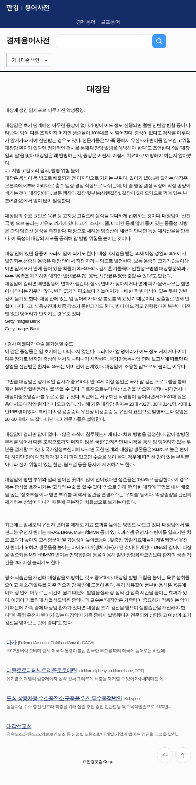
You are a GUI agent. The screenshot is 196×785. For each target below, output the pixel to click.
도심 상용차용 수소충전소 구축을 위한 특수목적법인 (64, 698)
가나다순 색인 (25, 60)
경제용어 (86, 21)
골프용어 (110, 21)
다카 (11, 642)
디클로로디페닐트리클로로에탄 (41, 670)
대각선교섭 (18, 726)
